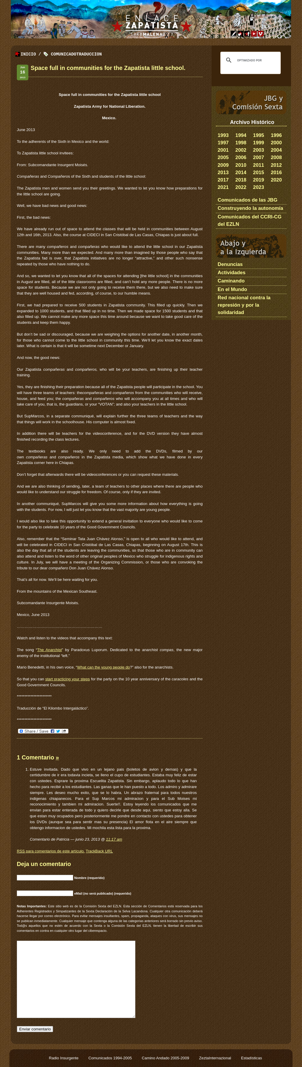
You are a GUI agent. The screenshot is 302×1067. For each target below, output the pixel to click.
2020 (276, 180)
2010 (240, 165)
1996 (276, 135)
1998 (240, 143)
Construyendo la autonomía (250, 208)
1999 (258, 143)
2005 (223, 157)
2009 (223, 165)
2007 (258, 157)
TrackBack (99, 851)
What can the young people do (103, 667)
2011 (258, 165)
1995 (258, 135)
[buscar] (249, 60)
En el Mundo (232, 289)
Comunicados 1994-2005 (110, 1058)
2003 (258, 150)
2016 (276, 172)
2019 (258, 180)
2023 (258, 187)
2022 (240, 187)
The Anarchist (49, 650)
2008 (276, 157)
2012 (276, 165)
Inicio (28, 54)
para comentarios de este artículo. (51, 851)
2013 (223, 172)
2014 (240, 172)
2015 (258, 172)
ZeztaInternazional (215, 1058)
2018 (240, 180)
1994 (240, 135)
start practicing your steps (67, 679)
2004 (276, 150)
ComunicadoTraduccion (76, 54)
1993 (223, 135)
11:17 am (114, 839)
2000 (276, 143)
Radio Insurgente (64, 1058)
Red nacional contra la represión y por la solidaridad (244, 305)
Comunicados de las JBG (248, 200)
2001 (223, 150)
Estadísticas (251, 1058)
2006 (240, 157)
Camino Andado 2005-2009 (166, 1058)
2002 (240, 150)
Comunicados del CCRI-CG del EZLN (250, 220)
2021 (223, 187)
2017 (223, 180)
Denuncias (230, 264)
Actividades (231, 272)
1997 (223, 143)
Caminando (231, 281)
